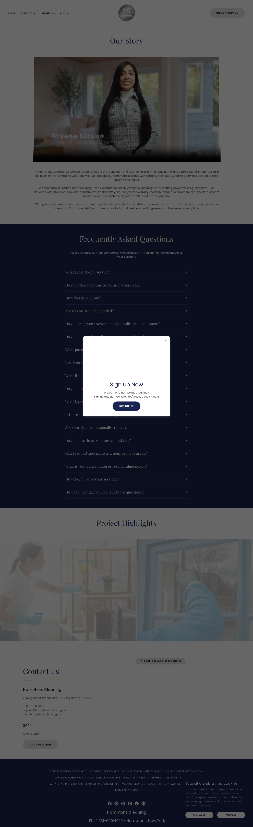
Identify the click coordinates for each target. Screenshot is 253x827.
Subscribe (126, 406)
